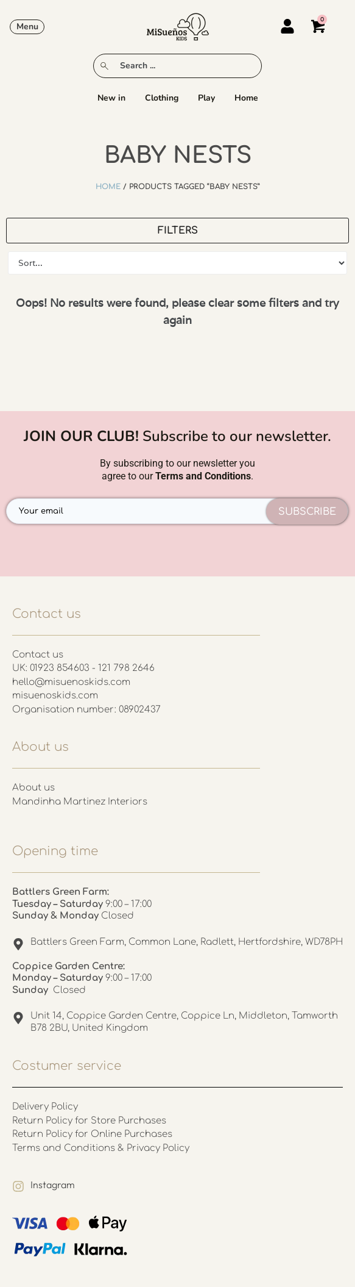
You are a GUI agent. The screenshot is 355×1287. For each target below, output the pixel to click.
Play (206, 98)
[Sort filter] (177, 262)
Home (246, 98)
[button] (27, 27)
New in (111, 98)
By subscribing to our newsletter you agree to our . (177, 469)
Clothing (161, 98)
